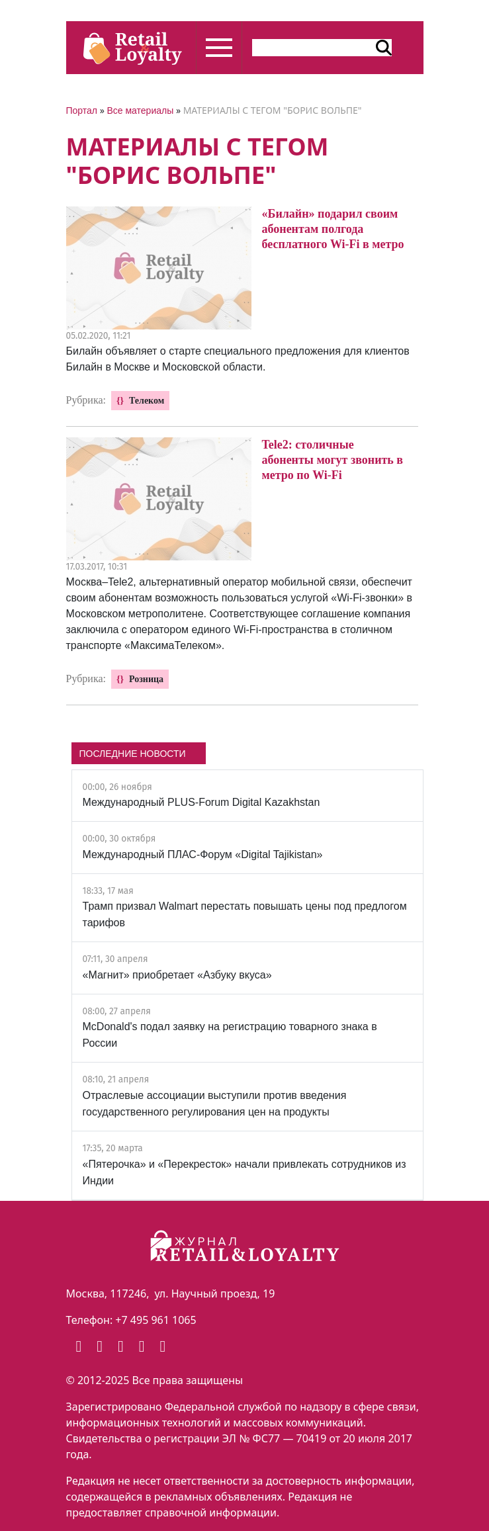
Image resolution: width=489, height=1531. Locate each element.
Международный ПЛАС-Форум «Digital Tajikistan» (203, 854)
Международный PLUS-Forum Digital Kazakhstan (201, 802)
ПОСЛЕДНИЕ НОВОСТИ (132, 753)
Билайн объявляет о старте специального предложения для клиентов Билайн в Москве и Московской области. (238, 358)
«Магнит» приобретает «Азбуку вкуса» (177, 975)
